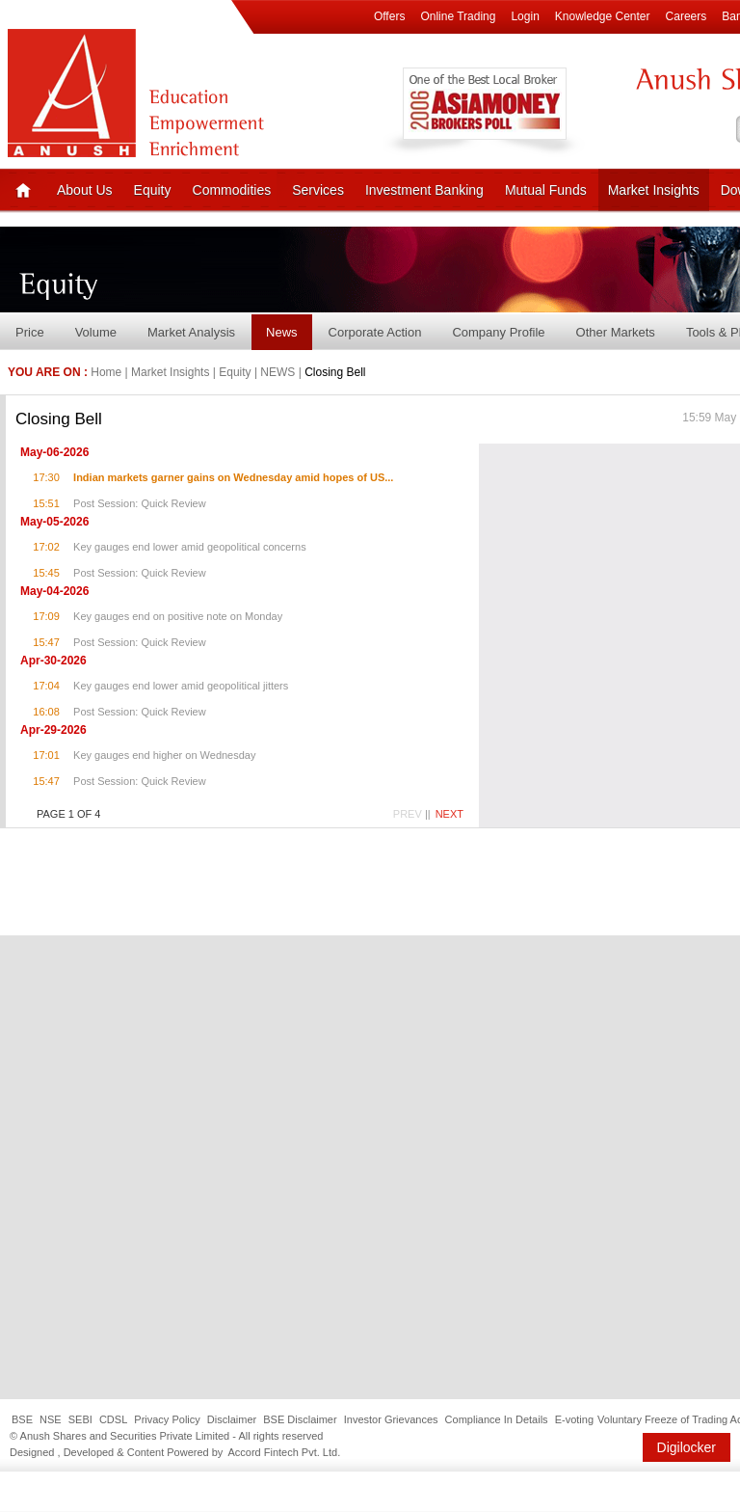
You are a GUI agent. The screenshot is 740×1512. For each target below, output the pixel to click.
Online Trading (457, 16)
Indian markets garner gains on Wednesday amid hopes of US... (233, 477)
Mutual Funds (546, 190)
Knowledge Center (602, 16)
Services (318, 190)
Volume (96, 332)
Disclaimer (231, 1419)
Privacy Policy (166, 1419)
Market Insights (654, 190)
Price (29, 332)
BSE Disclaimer (299, 1419)
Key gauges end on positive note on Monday (177, 616)
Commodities (232, 190)
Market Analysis (191, 332)
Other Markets (615, 332)
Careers (686, 16)
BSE (22, 1419)
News (282, 332)
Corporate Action (375, 332)
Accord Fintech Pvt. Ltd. (283, 1452)
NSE (51, 1419)
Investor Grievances (391, 1419)
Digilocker (686, 1447)
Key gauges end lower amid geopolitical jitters (180, 685)
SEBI (80, 1419)
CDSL (113, 1419)
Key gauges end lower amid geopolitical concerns (189, 547)
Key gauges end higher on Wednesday (164, 755)
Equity (153, 190)
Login (525, 16)
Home (106, 372)
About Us (85, 190)
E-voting (574, 1419)
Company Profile (498, 332)
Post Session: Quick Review (139, 503)
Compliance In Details (496, 1419)
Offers (389, 16)
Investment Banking (424, 190)
